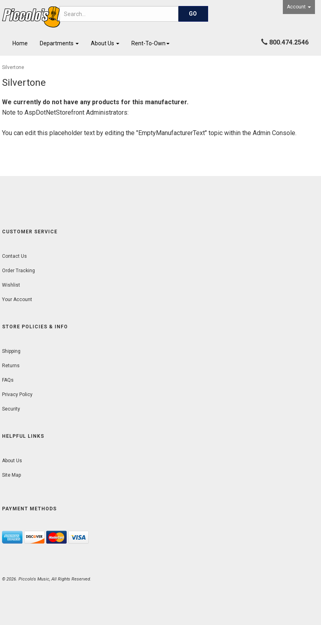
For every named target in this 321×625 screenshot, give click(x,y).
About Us (105, 43)
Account (299, 7)
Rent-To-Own (150, 43)
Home (20, 43)
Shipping (11, 351)
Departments (59, 43)
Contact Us (14, 256)
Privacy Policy (17, 394)
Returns (11, 365)
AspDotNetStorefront (54, 112)
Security (11, 409)
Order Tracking (18, 270)
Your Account (17, 299)
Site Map (11, 475)
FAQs (8, 380)
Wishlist (11, 285)
